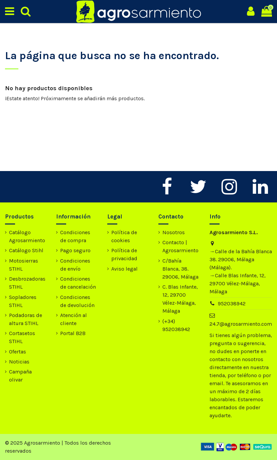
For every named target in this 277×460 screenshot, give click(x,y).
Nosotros (173, 232)
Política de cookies (124, 236)
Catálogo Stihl (26, 250)
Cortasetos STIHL (22, 337)
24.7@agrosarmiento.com (241, 324)
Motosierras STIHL (23, 265)
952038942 (232, 303)
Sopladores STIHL (22, 301)
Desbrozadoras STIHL (27, 283)
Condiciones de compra (75, 236)
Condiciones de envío (75, 265)
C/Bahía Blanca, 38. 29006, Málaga (180, 269)
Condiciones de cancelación (78, 283)
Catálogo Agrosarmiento (27, 236)
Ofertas (17, 351)
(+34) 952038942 (176, 325)
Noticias (19, 361)
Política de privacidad (124, 254)
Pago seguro (75, 250)
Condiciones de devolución (77, 301)
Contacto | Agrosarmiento (180, 246)
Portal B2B (73, 333)
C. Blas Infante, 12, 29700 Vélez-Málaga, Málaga (180, 299)
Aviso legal (124, 269)
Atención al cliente (73, 319)
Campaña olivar (20, 375)
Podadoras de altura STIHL (25, 319)
